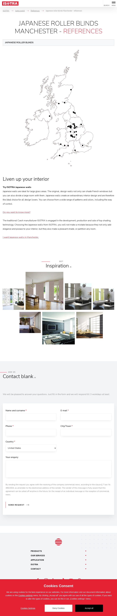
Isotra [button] (34, 564)
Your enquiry (12, 457)
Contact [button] (36, 568)
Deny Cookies (58, 608)
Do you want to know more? (16, 212)
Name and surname (16, 410)
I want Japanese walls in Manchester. (21, 237)
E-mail (65, 410)
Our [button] (38, 555)
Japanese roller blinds (19, 42)
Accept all (89, 608)
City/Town (67, 426)
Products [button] (36, 551)
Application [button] (37, 560)
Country (10, 441)
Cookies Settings (28, 608)
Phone (9, 426)
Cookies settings (25, 595)
